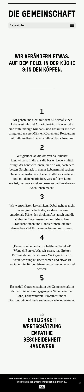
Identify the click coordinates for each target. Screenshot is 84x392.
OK (42, 386)
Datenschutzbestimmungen (48, 382)
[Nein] (79, 383)
